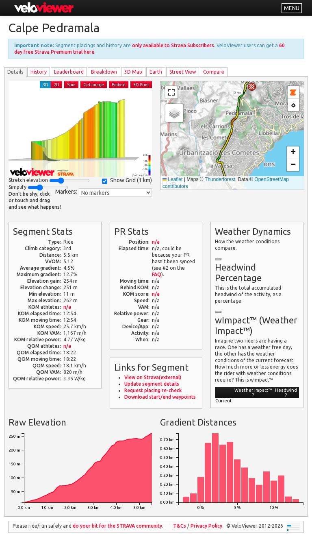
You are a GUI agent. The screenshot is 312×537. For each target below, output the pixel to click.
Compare (213, 71)
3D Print (141, 84)
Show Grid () (127, 180)
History (38, 71)
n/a (67, 307)
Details (15, 71)
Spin (71, 84)
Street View (182, 71)
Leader (69, 71)
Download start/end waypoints (160, 396)
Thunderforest (220, 179)
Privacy (206, 525)
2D (56, 84)
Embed (119, 84)
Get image (93, 84)
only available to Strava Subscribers (173, 45)
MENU (291, 8)
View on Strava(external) (152, 377)
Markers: (66, 191)
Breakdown (104, 71)
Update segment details (151, 383)
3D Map (133, 71)
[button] (252, 87)
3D (45, 84)
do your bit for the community (117, 525)
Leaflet (172, 179)
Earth (156, 71)
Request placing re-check (153, 390)
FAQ (156, 274)
